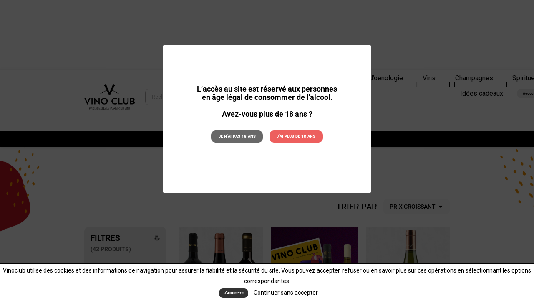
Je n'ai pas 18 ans (237, 136)
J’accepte (234, 293)
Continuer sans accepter (286, 292)
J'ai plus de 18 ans (296, 136)
